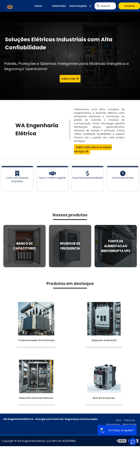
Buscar (105, 6)
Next (136, 246)
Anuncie (129, 6)
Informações (81, 6)
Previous (3, 246)
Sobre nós (129, 420)
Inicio (118, 420)
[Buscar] (98, 6)
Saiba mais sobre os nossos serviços (93, 149)
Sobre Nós (59, 6)
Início (38, 6)
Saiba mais (68, 79)
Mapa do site (129, 424)
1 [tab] (70, 95)
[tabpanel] (70, 56)
